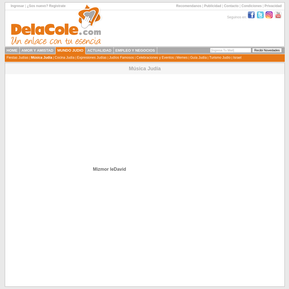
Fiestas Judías (17, 58)
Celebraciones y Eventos (155, 58)
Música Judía (41, 58)
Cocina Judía (65, 58)
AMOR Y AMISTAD (37, 50)
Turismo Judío (220, 58)
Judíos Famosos (121, 58)
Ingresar (17, 6)
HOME (11, 50)
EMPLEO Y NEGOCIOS (135, 50)
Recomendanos (188, 6)
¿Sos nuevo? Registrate (46, 6)
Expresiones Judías (92, 58)
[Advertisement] (108, 114)
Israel (237, 58)
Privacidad (273, 6)
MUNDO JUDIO (70, 50)
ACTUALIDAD (99, 50)
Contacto (231, 6)
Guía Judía (198, 58)
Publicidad (212, 6)
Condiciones (251, 6)
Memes (181, 58)
